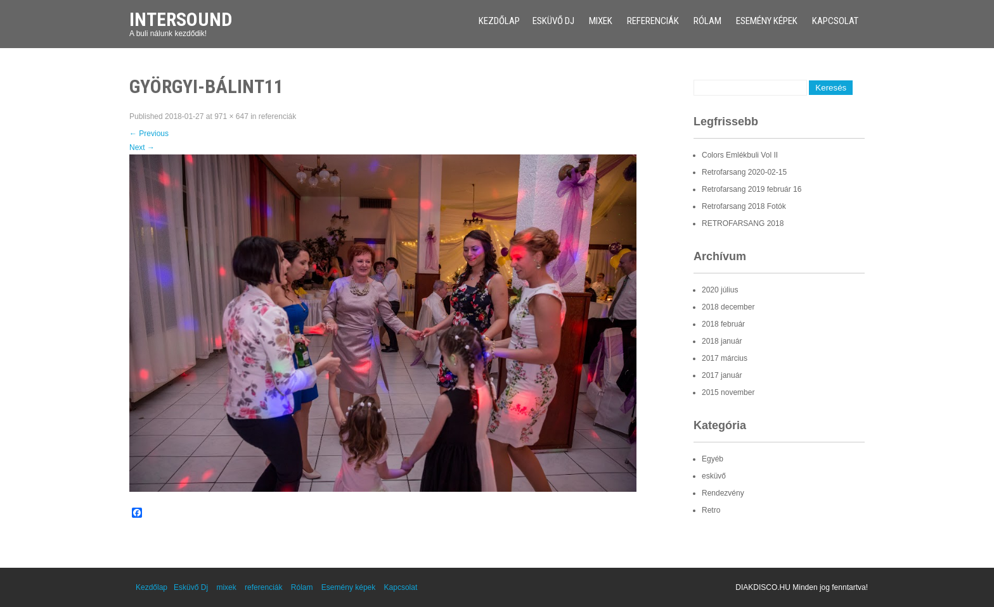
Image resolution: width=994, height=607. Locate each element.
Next (142, 147)
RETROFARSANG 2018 (743, 223)
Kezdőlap (499, 21)
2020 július (720, 289)
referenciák (653, 21)
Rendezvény (723, 493)
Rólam (707, 21)
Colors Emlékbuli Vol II (740, 155)
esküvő (714, 476)
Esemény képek (766, 21)
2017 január (722, 375)
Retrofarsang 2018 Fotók (744, 206)
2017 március (724, 358)
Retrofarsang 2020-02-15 (744, 172)
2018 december (728, 307)
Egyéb (712, 458)
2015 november (728, 392)
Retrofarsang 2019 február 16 (751, 189)
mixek (600, 21)
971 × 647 (231, 116)
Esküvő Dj (553, 21)
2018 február (723, 324)
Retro (711, 510)
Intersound (180, 19)
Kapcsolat (835, 21)
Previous (149, 133)
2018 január (722, 341)
